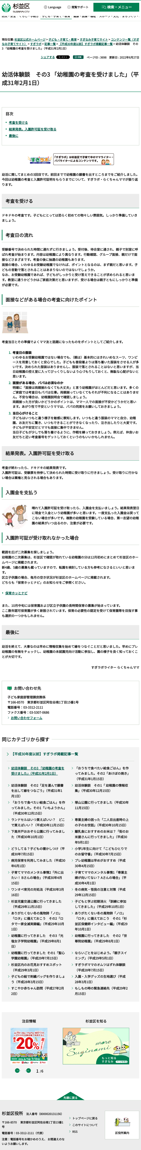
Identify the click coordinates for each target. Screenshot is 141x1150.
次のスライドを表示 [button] (28, 1060)
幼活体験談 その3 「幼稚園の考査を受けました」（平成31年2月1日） (37, 761)
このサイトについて (85, 1115)
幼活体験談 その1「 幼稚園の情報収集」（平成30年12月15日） (101, 778)
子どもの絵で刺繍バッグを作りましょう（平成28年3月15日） (38, 969)
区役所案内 (122, 1123)
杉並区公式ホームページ (29, 29)
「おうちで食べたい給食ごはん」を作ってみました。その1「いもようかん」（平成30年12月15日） (38, 797)
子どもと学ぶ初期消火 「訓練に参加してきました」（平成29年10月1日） (100, 894)
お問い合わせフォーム (26, 707)
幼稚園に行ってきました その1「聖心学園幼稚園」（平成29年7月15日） (38, 945)
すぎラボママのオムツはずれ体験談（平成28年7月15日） (100, 957)
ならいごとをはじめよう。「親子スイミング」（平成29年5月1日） (101, 945)
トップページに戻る (85, 1108)
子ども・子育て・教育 (62, 29)
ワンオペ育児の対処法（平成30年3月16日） (37, 882)
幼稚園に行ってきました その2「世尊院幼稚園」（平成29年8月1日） (101, 928)
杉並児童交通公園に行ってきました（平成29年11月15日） (36, 894)
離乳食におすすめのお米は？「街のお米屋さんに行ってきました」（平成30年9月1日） (102, 826)
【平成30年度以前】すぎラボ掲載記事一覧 (86, 34)
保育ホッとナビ (16, 583)
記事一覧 (50, 34)
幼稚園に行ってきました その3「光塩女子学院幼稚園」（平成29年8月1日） (37, 930)
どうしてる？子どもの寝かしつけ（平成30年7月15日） (38, 841)
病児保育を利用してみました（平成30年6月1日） (38, 853)
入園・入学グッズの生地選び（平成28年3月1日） (100, 969)
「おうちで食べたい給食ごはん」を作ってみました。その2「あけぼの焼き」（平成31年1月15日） (102, 763)
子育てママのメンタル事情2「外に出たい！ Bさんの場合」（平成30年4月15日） (37, 867)
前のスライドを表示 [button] (17, 1060)
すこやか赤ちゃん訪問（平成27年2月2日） (37, 981)
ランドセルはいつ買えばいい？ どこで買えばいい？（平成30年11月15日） (38, 812)
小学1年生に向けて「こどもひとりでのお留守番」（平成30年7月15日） (101, 841)
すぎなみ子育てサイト (94, 29)
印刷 (79, 47)
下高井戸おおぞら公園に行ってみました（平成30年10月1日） (38, 824)
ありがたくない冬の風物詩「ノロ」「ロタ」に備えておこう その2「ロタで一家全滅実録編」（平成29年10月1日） (37, 911)
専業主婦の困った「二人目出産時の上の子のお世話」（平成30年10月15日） (102, 812)
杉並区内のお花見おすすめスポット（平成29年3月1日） (36, 957)
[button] (52, 7)
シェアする (48, 46)
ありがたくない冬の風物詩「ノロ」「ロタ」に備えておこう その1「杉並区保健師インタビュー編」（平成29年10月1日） (101, 911)
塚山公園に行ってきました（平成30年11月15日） (102, 795)
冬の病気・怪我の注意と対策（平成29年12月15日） (100, 882)
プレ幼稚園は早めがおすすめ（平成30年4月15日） (100, 853)
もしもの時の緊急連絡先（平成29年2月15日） (101, 981)
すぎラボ (35, 34)
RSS (75, 1121)
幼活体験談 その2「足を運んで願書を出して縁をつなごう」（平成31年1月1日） (37, 780)
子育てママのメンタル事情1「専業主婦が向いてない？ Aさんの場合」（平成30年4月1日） (101, 867)
